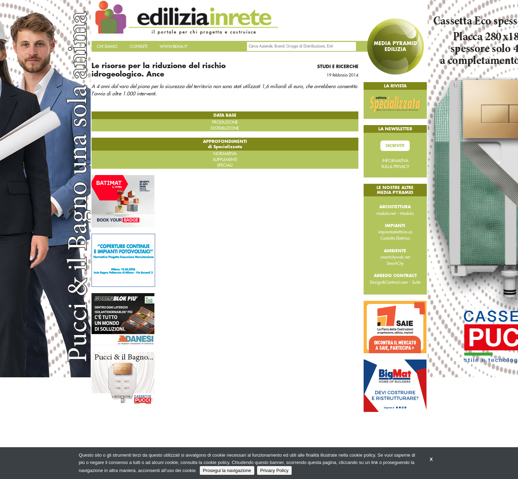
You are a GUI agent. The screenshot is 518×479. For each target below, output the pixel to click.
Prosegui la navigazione (227, 470)
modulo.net (386, 213)
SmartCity (395, 263)
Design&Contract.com (389, 282)
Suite (416, 282)
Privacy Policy (274, 470)
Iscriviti (395, 146)
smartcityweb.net (395, 257)
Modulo (407, 213)
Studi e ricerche (337, 66)
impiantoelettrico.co (395, 232)
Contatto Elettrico (395, 238)
